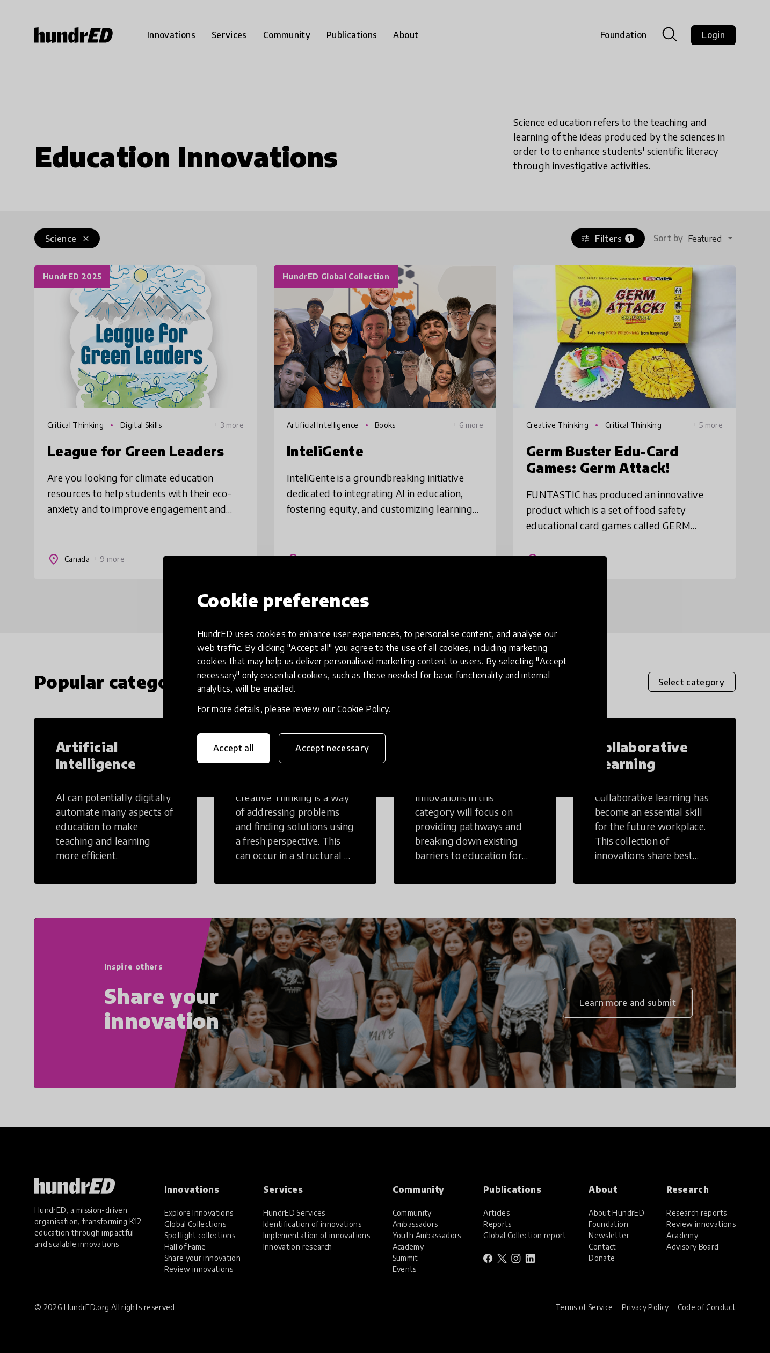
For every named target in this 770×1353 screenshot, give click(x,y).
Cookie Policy (363, 709)
